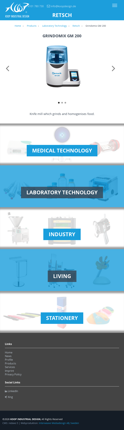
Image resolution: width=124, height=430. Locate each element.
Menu (114, 5)
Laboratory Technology (54, 26)
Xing (9, 397)
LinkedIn (11, 391)
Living (62, 276)
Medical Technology (62, 150)
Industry (62, 234)
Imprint (9, 371)
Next (116, 72)
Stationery (62, 318)
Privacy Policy (13, 374)
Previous (8, 72)
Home (18, 26)
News (8, 356)
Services (10, 367)
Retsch (76, 26)
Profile (9, 359)
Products (31, 26)
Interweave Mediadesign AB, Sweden (59, 423)
